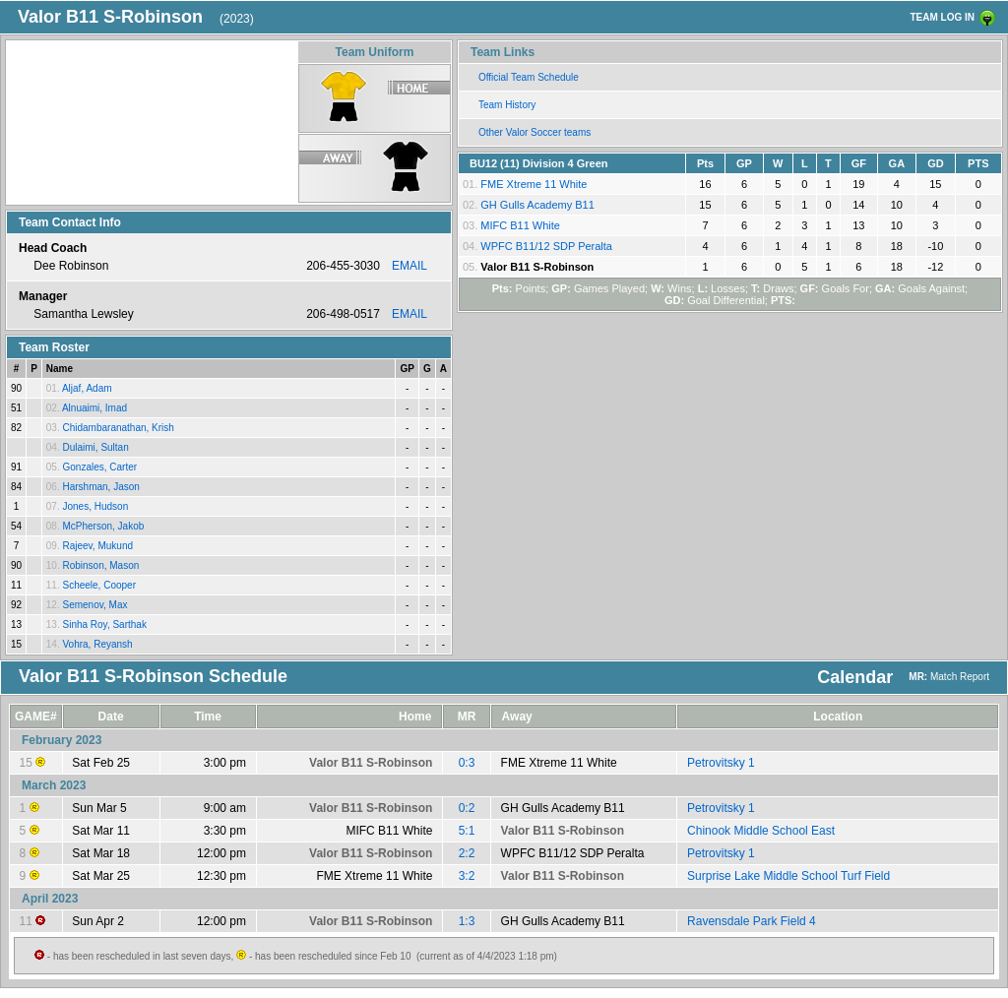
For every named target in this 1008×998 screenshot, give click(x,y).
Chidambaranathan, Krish (117, 427)
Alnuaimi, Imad (94, 408)
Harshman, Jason (100, 486)
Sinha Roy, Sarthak (104, 624)
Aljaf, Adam (87, 388)
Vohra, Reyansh (97, 644)
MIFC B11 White (520, 225)
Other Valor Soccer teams (534, 132)
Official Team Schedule (528, 77)
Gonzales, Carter (99, 467)
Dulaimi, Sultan (95, 447)
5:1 (467, 831)
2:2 (467, 853)
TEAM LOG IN (942, 17)
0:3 (467, 763)
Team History (507, 104)
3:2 (467, 876)
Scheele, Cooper (99, 585)
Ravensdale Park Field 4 (751, 921)
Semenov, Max (94, 604)
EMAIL (409, 266)
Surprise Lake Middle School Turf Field (788, 876)
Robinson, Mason (100, 565)
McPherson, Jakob (103, 526)
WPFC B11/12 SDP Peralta (546, 246)
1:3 (467, 921)
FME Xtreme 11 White (533, 184)
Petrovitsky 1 (721, 763)
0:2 (467, 808)
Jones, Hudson (95, 506)
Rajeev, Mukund (97, 545)
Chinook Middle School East (761, 831)
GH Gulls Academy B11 (537, 205)
